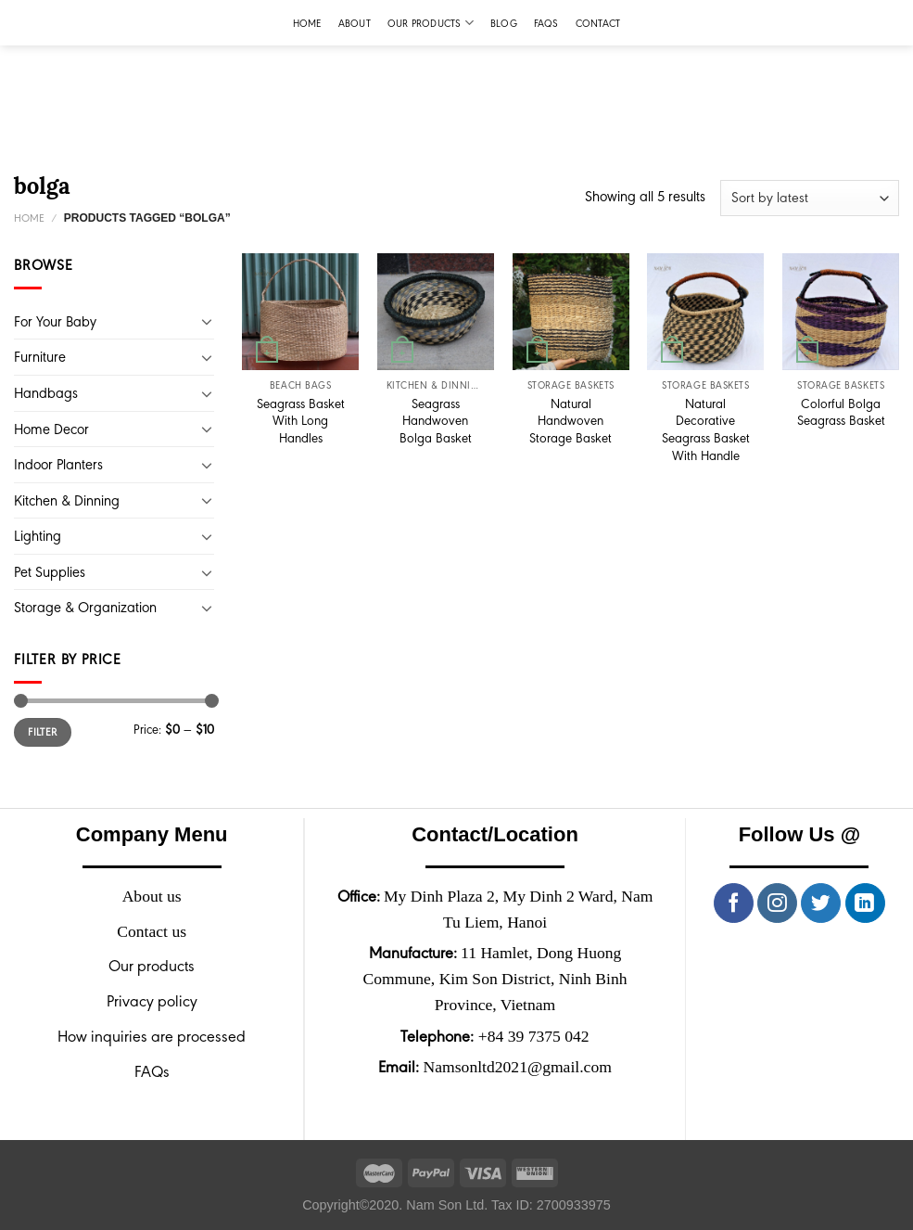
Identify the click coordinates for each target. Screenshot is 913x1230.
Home (307, 23)
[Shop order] (809, 198)
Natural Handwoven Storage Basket (570, 420)
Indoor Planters (58, 464)
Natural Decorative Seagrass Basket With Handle (706, 429)
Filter (42, 731)
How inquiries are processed (151, 1036)
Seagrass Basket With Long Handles (301, 420)
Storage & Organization (85, 607)
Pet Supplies (49, 572)
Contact (598, 23)
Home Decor (51, 429)
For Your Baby (55, 321)
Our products (430, 23)
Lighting (37, 536)
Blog (503, 23)
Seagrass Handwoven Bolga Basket (435, 420)
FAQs (546, 23)
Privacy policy (152, 1001)
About (354, 23)
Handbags (46, 393)
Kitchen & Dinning (67, 500)
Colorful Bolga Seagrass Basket (841, 412)
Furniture (40, 356)
